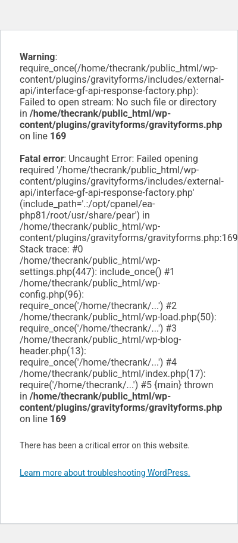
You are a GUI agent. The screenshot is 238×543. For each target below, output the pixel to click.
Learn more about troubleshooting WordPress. (105, 473)
